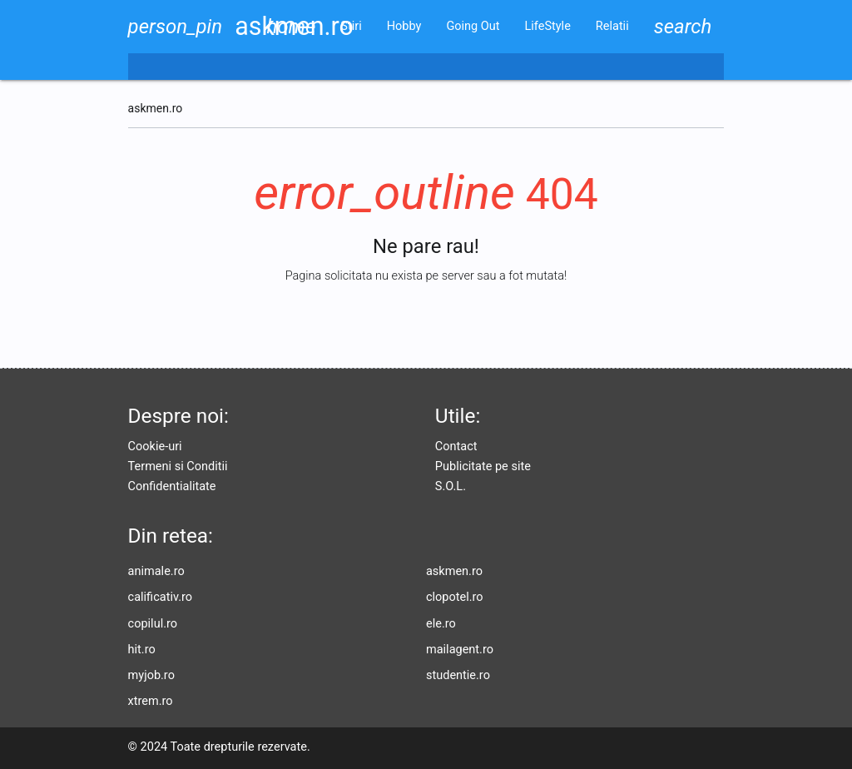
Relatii (612, 26)
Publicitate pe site (483, 466)
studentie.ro (458, 675)
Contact (456, 446)
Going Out (472, 26)
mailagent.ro (459, 649)
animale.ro (156, 571)
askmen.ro (454, 571)
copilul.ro (152, 624)
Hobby (404, 26)
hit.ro (142, 649)
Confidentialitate (172, 486)
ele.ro (441, 624)
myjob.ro (151, 675)
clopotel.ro (454, 597)
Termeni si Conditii (178, 466)
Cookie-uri (155, 446)
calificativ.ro (160, 597)
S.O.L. (450, 486)
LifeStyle (548, 26)
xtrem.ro (150, 701)
